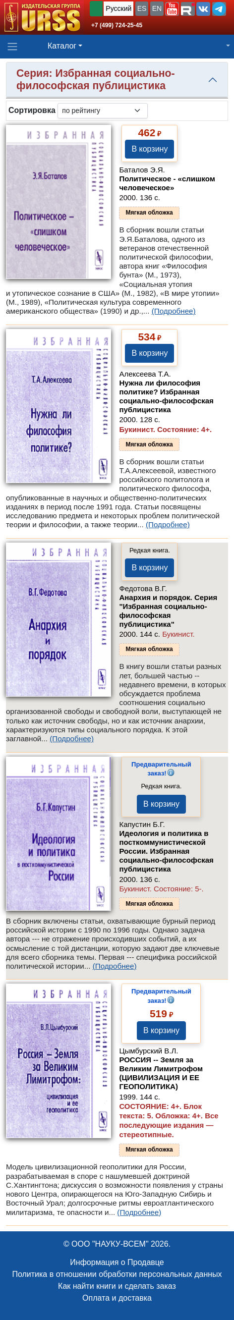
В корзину (149, 149)
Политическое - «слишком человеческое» (167, 183)
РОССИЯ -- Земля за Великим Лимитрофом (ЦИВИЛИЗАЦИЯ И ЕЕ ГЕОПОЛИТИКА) (161, 1073)
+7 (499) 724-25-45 (116, 25)
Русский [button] (118, 8)
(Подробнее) (174, 311)
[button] (172, 9)
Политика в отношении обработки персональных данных (117, 1274)
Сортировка (32, 110)
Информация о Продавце (117, 1262)
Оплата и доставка (117, 1298)
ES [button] (142, 8)
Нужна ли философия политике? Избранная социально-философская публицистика (166, 396)
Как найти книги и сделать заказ (117, 1286)
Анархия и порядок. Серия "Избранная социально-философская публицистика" (168, 610)
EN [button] (157, 8)
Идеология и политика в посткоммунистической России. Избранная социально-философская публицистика (166, 851)
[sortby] (103, 110)
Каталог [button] (62, 46)
